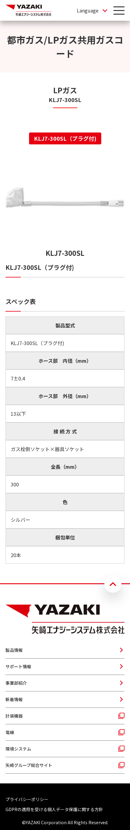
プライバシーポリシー (27, 799)
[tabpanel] (65, 359)
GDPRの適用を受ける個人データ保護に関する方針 (54, 809)
